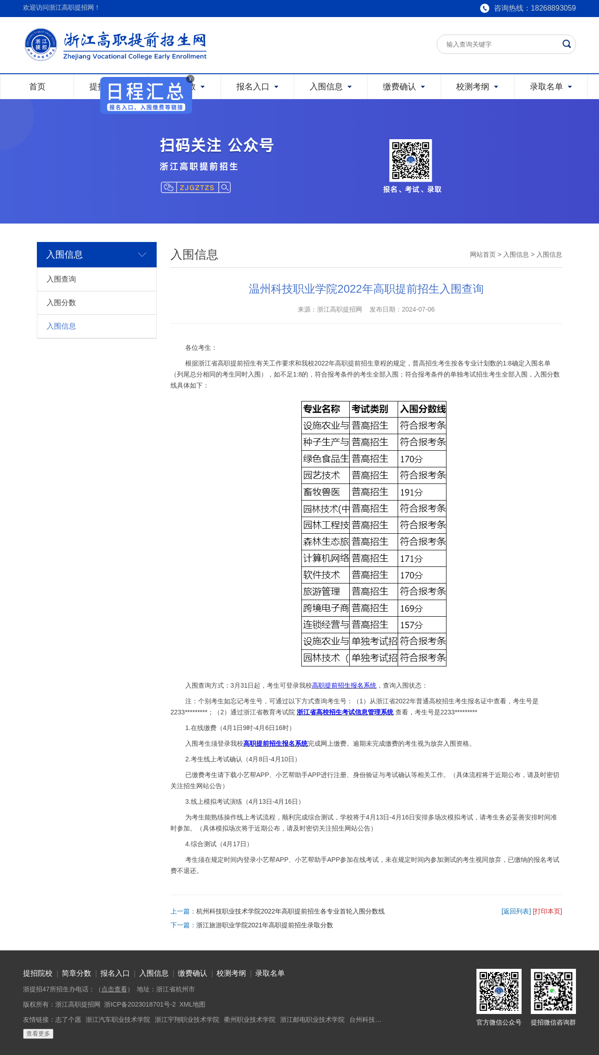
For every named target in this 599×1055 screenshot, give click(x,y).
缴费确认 (192, 973)
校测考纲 (231, 973)
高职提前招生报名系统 (344, 685)
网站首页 (483, 254)
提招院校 (38, 973)
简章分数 (76, 973)
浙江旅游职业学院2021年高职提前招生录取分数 (264, 925)
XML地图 (192, 1004)
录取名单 (270, 973)
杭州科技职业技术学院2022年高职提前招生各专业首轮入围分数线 (290, 911)
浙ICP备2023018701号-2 (140, 1004)
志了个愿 (68, 1019)
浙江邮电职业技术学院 (312, 1019)
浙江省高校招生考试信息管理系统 (345, 712)
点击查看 (114, 989)
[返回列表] (516, 911)
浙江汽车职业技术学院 (118, 1019)
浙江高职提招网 (77, 1004)
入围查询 (61, 279)
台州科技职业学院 (375, 1019)
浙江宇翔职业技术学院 (187, 1019)
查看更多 (38, 1033)
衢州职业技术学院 (250, 1019)
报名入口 (115, 973)
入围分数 (61, 302)
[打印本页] (547, 911)
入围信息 (61, 326)
